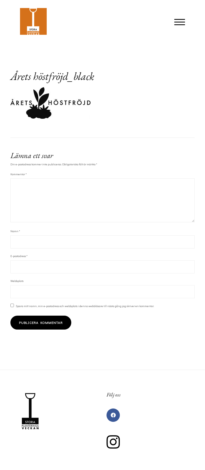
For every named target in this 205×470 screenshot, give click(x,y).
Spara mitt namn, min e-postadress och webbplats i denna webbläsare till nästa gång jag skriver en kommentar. (85, 306)
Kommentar (18, 174)
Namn (15, 231)
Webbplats (16, 281)
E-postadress (18, 256)
